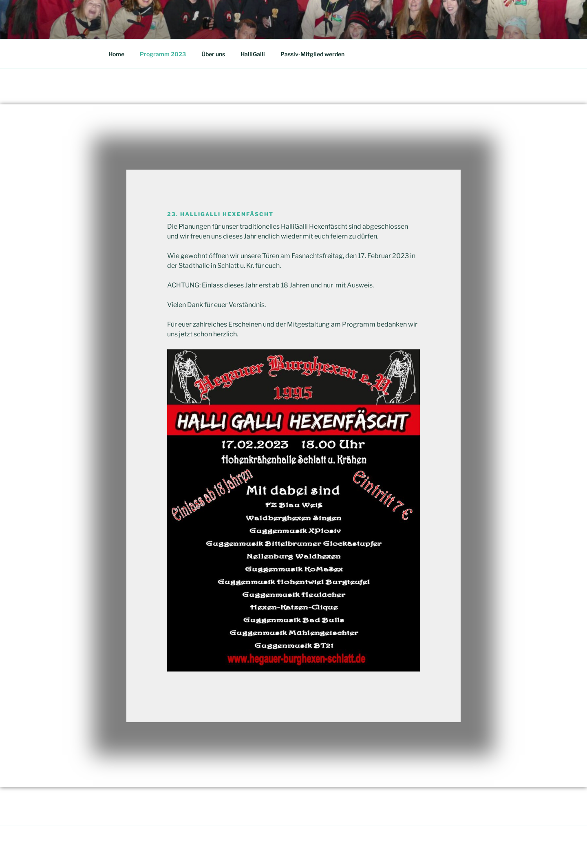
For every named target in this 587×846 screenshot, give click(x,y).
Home (116, 54)
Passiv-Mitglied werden (312, 54)
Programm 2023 (163, 54)
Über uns (213, 54)
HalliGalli (253, 54)
